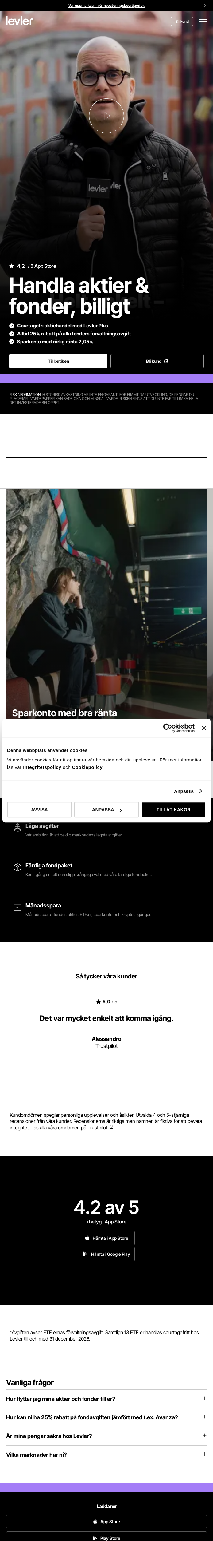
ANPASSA (107, 809)
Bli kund (182, 21)
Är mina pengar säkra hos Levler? (106, 1436)
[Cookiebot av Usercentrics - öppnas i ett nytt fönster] (168, 728)
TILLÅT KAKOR (174, 809)
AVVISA (39, 809)
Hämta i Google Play (106, 1254)
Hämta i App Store (106, 1238)
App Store (106, 1521)
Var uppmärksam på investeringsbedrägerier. (106, 5)
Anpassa (183, 791)
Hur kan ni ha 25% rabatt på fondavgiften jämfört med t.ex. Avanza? (106, 1417)
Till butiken (58, 361)
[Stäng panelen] (204, 728)
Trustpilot (97, 1127)
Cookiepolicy (87, 767)
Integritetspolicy (43, 767)
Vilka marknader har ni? (106, 1455)
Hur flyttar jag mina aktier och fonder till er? (106, 1399)
